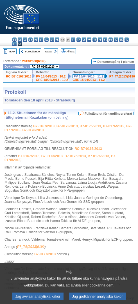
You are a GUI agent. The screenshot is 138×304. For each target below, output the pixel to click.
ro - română (116, 39)
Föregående (32, 51)
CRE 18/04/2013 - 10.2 (52, 79)
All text (70, 51)
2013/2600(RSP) (34, 61)
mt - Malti (94, 39)
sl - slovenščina (127, 39)
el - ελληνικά (46, 39)
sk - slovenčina (121, 39)
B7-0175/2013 (90, 126)
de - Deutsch (36, 39)
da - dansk (30, 39)
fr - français (57, 39)
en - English (52, 39)
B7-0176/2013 (113, 126)
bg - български (14, 39)
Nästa (48, 51)
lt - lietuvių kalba (84, 39)
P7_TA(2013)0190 (122, 76)
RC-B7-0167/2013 (18, 76)
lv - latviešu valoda (78, 39)
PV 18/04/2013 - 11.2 (88, 76)
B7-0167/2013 (44, 126)
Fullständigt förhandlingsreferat (108, 113)
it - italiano (73, 39)
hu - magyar (89, 39)
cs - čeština (25, 39)
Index (12, 51)
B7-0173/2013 (67, 126)
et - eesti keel (41, 39)
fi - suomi (14, 44)
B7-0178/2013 (33, 130)
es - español (20, 39)
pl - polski (105, 39)
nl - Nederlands (100, 39)
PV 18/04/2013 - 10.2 (51, 76)
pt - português (110, 39)
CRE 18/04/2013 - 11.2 (89, 79)
